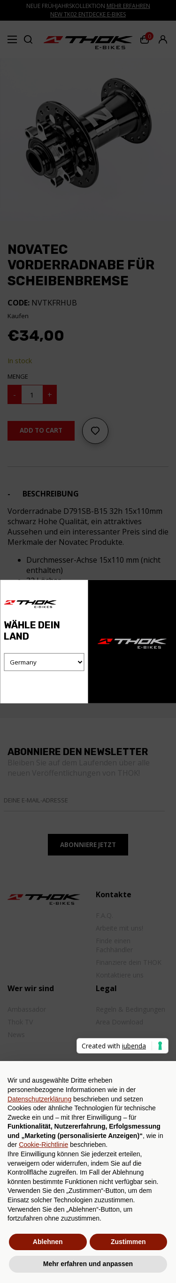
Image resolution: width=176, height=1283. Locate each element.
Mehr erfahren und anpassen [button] (88, 1264)
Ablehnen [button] (48, 1241)
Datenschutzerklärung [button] (39, 1099)
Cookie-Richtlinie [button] (43, 1144)
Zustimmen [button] (128, 1241)
